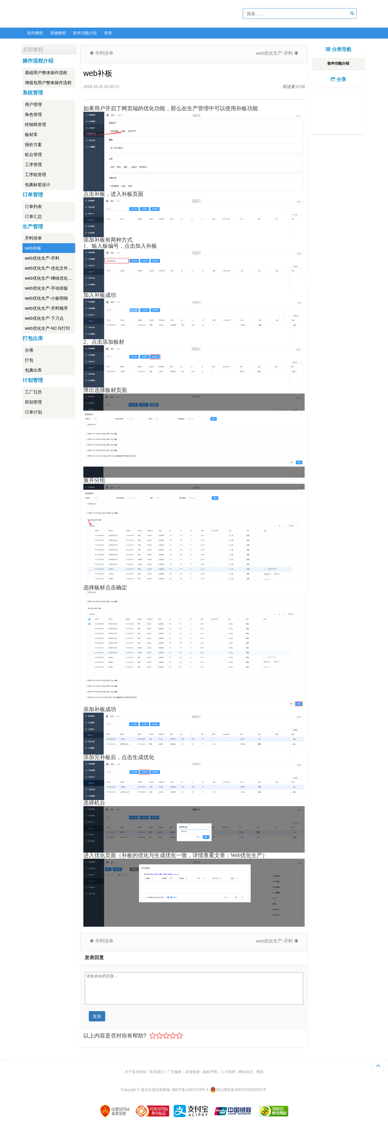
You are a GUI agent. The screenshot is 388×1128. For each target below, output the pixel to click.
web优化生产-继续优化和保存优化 (50, 278)
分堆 (29, 350)
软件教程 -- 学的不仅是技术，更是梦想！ (66, 14)
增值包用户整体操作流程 (48, 82)
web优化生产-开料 (42, 258)
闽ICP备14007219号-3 (190, 1090)
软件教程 (35, 33)
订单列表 (33, 206)
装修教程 (58, 33)
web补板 (33, 248)
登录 (108, 33)
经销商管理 (35, 124)
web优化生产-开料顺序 (46, 308)
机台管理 (33, 154)
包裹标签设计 (37, 184)
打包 (29, 360)
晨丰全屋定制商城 (155, 1090)
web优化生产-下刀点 (44, 318)
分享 (338, 79)
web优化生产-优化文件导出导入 (50, 268)
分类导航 (338, 49)
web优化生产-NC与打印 (47, 328)
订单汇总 (33, 216)
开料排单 (33, 238)
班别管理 (33, 402)
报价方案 (33, 144)
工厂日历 (33, 392)
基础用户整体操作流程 (46, 72)
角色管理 (33, 114)
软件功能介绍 (85, 33)
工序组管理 (35, 174)
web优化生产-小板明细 (46, 298)
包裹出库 (33, 370)
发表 (97, 1016)
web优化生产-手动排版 (46, 288)
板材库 (31, 134)
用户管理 (33, 104)
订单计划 (33, 412)
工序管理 (33, 164)
